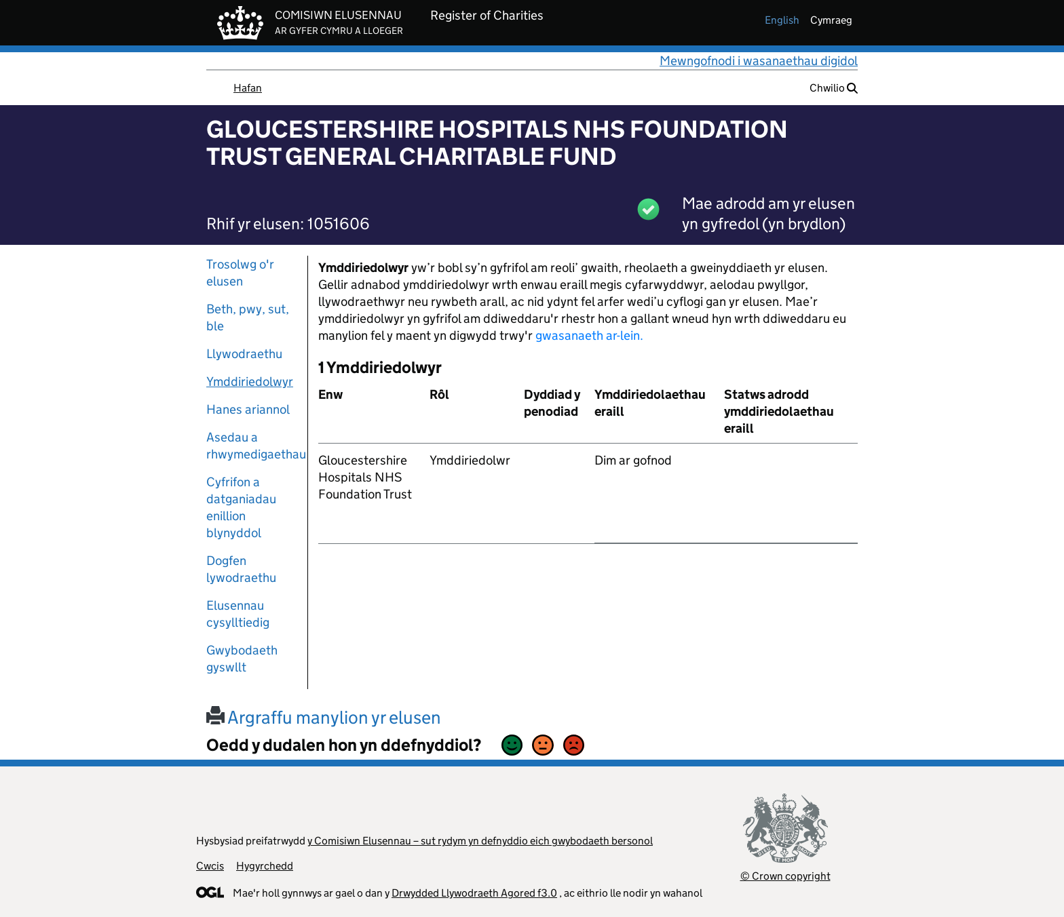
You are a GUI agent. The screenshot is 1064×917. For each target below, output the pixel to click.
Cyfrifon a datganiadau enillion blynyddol (241, 507)
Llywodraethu (244, 354)
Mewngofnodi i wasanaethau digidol (759, 61)
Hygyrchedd (264, 865)
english (782, 20)
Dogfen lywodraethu (241, 569)
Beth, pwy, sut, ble (247, 317)
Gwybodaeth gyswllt (242, 658)
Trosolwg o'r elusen (240, 272)
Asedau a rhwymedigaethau (251, 445)
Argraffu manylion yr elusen (323, 717)
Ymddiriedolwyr (249, 381)
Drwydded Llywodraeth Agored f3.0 (474, 892)
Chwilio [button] (834, 87)
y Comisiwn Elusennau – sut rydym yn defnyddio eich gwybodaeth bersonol (480, 840)
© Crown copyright (785, 876)
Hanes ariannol (248, 409)
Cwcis (210, 865)
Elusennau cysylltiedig (237, 614)
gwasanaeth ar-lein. (589, 335)
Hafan (247, 87)
